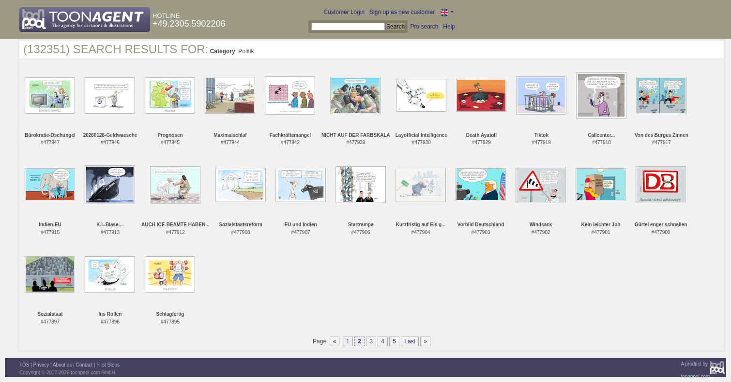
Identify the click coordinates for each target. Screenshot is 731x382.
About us (62, 364)
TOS (24, 364)
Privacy (41, 364)
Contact (84, 364)
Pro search (424, 26)
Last (409, 341)
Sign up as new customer (402, 12)
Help (449, 26)
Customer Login (344, 12)
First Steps (108, 364)
